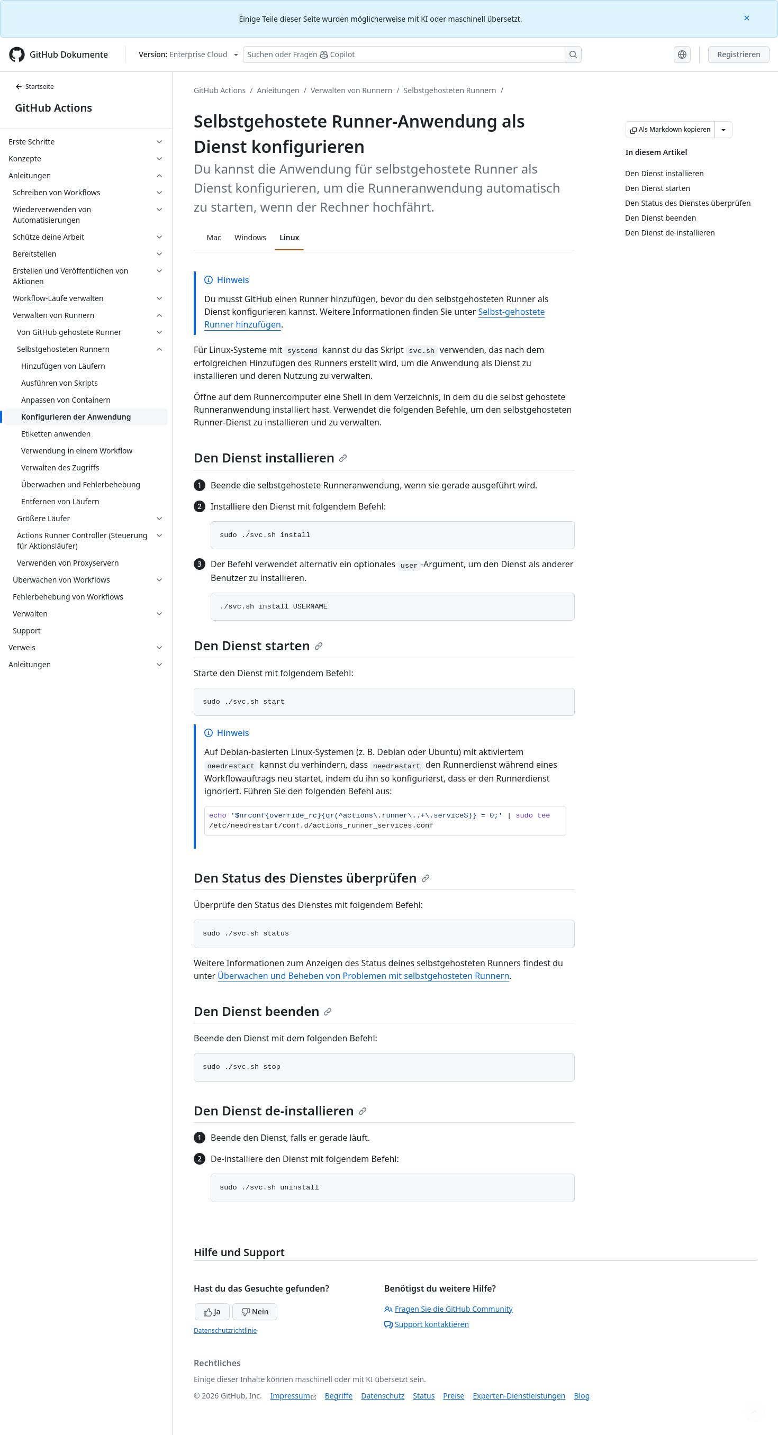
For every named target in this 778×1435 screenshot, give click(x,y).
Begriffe (339, 1396)
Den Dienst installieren (270, 457)
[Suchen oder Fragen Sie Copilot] (412, 54)
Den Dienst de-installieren (280, 1110)
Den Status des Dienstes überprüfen (312, 877)
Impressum (290, 1396)
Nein (254, 1311)
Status (424, 1396)
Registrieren (739, 54)
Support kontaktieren (426, 1324)
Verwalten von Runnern (351, 90)
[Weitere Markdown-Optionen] (723, 129)
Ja (212, 1311)
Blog (582, 1396)
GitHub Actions (53, 108)
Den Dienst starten (258, 645)
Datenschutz (382, 1396)
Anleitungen (278, 90)
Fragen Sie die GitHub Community (448, 1309)
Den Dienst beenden (263, 1011)
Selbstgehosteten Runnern (450, 90)
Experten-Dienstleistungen (519, 1396)
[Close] (747, 17)
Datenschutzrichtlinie (225, 1330)
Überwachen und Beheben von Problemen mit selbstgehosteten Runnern (363, 976)
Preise (453, 1396)
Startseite (34, 86)
